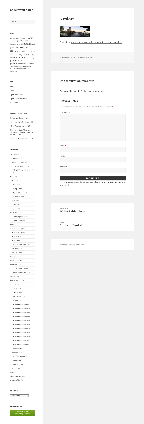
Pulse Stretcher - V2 (25, 122)
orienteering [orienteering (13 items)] (30, 58)
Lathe (14, 204)
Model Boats (14, 103)
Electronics (14, 212)
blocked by (22, 413)
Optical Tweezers (18, 268)
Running (15, 352)
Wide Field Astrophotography (23, 170)
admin (82, 57)
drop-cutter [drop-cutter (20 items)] (19, 41)
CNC (11, 180)
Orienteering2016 (20, 324)
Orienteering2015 (20, 320)
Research (13, 264)
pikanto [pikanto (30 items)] (13, 63)
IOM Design (16, 236)
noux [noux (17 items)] (12, 58)
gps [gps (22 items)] (33, 44)
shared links (14, 280)
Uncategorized (15, 376)
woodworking (15, 380)
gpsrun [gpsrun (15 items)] (12, 48)
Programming (15, 260)
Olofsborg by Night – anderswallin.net (86, 91)
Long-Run (17, 360)
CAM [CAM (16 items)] (27, 38)
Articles (13, 154)
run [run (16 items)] (11, 66)
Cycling (14, 288)
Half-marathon (19, 356)
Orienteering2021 (20, 344)
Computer (14, 208)
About (12, 87)
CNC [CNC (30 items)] (31, 38)
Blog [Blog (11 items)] (24, 38)
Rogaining (17, 348)
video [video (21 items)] (20, 69)
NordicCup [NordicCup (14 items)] (31, 55)
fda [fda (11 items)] (19, 44)
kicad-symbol (17, 220)
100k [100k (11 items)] (14, 38)
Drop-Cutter (18, 188)
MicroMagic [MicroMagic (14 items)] (19, 55)
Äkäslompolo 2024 (22, 118)
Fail (11, 224)
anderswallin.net (21, 10)
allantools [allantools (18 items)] (19, 38)
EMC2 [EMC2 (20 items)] (26, 41)
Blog (11, 176)
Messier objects (18, 162)
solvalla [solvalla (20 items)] (23, 66)
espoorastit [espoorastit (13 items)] (13, 44)
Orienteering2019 (20, 336)
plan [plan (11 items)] (27, 64)
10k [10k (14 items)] (11, 38)
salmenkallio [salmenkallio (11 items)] (16, 66)
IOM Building (17, 232)
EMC (13, 200)
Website (63, 166)
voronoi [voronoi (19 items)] (26, 69)
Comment (65, 112)
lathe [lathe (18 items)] (23, 52)
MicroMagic (16, 248)
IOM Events (16, 240)
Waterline (17, 196)
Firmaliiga (17, 296)
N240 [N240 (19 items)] (25, 55)
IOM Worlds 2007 (19, 244)
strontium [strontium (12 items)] (28, 66)
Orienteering (17, 292)
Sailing (12, 276)
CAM (12, 91)
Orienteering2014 (20, 316)
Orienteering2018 (20, 332)
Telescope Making (18, 166)
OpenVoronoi (18, 192)
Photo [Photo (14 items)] (22, 61)
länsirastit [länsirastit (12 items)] (12, 55)
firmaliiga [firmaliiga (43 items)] (26, 43)
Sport (12, 284)
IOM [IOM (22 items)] (26, 47)
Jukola (15, 300)
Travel (12, 372)
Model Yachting (16, 228)
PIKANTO (15, 252)
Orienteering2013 (20, 312)
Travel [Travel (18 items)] (12, 69)
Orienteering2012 (20, 308)
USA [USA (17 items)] (16, 69)
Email (63, 156)
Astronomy (14, 158)
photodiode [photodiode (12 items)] (28, 61)
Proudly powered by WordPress (72, 245)
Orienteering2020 (20, 340)
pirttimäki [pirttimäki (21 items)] (22, 64)
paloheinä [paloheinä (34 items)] (15, 60)
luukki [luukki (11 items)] (33, 52)
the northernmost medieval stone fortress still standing (96, 42)
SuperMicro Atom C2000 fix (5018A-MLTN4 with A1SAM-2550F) (21, 132)
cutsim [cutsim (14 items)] (12, 41)
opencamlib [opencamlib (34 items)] (20, 57)
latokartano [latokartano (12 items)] (28, 52)
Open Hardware (16, 95)
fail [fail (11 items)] (17, 44)
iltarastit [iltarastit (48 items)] (19, 47)
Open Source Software (18, 99)
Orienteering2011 (20, 304)
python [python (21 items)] (31, 64)
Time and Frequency (20, 272)
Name (63, 146)
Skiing (14, 368)
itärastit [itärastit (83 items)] (15, 51)
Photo (12, 256)
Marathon (17, 364)
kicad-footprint (17, 216)
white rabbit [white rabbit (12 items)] (13, 71)
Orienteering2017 (20, 328)
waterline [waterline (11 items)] (31, 69)
